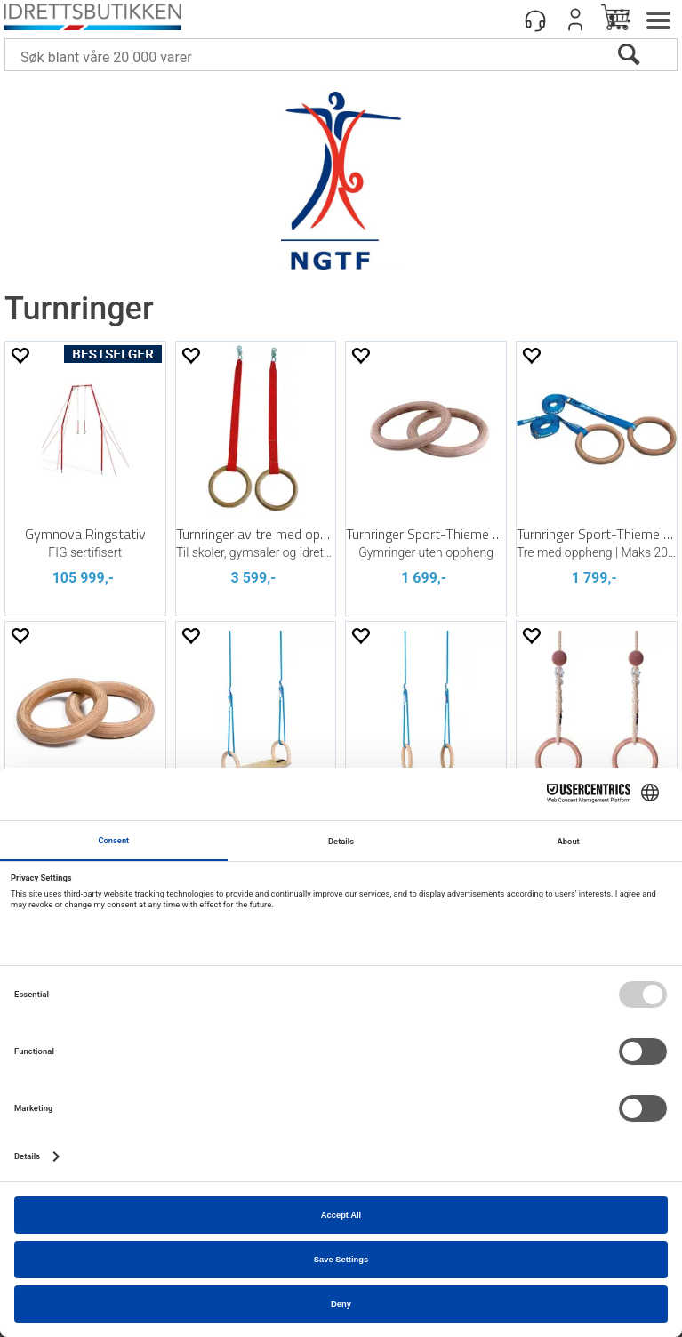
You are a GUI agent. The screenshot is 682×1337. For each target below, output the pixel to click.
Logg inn (575, 19)
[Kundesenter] (535, 19)
